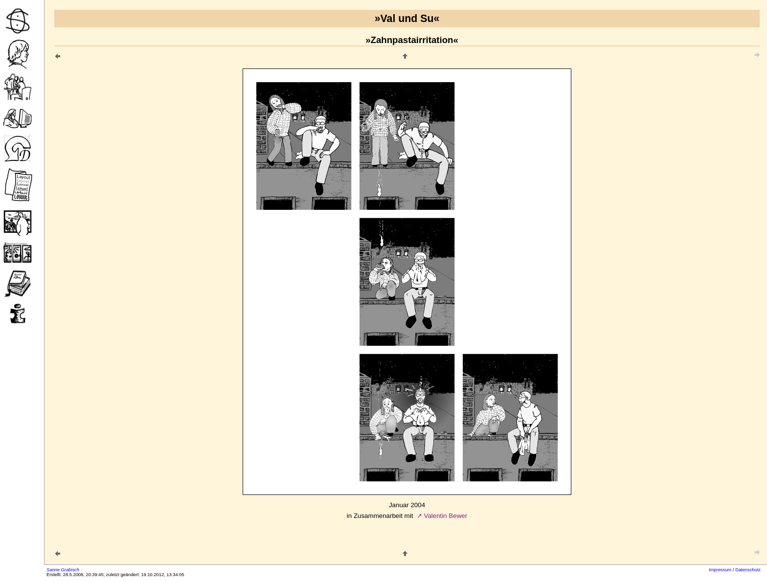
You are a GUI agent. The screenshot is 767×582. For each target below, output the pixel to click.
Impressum (720, 569)
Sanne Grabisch (62, 569)
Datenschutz (748, 569)
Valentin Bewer (445, 515)
